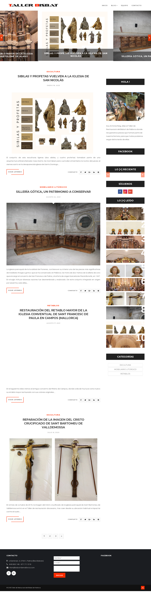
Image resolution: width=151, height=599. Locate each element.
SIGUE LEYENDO (15, 173)
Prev (108, 175)
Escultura (53, 71)
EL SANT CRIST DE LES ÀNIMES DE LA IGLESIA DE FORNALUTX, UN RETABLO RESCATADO (125, 256)
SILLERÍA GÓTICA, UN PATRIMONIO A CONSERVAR (53, 195)
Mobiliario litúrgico (53, 188)
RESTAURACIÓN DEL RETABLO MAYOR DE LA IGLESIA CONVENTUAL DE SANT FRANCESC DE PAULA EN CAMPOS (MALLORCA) (53, 320)
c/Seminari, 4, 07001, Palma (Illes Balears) (26, 569)
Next (143, 175)
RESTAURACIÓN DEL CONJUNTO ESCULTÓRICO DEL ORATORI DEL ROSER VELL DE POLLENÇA (124, 227)
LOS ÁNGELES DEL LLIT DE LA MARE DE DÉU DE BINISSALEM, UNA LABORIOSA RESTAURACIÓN (124, 284)
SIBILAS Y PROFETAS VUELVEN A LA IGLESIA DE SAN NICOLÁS (53, 78)
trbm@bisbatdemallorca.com (22, 575)
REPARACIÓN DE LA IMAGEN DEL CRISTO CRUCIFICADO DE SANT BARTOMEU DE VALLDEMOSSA (53, 430)
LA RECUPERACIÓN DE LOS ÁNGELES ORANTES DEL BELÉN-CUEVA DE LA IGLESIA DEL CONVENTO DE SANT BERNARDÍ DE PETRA (124, 273)
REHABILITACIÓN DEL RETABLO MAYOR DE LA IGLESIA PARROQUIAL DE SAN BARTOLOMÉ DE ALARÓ (125, 243)
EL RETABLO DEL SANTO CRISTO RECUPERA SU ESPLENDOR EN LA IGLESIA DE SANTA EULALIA (124, 213)
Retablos (53, 311)
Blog (114, 5)
